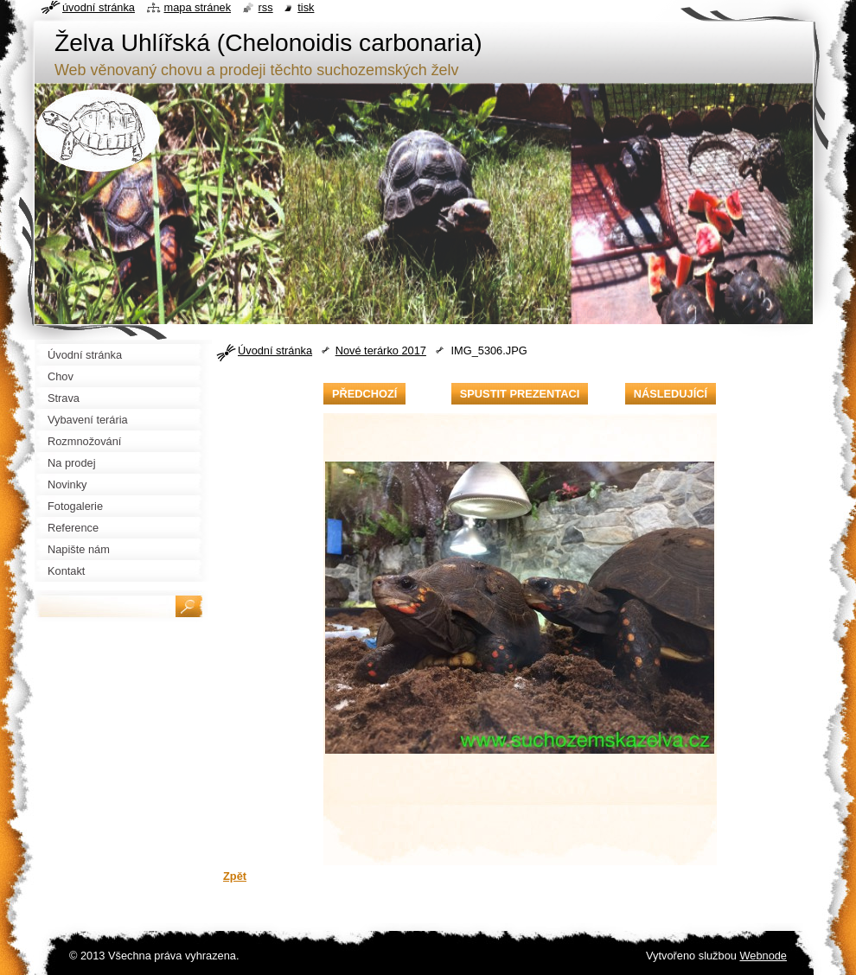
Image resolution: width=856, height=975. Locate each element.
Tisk (305, 7)
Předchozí (364, 393)
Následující (670, 393)
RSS (266, 7)
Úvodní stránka (275, 350)
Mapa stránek (198, 7)
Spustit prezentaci (519, 393)
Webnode (763, 955)
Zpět (234, 876)
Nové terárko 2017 (380, 350)
